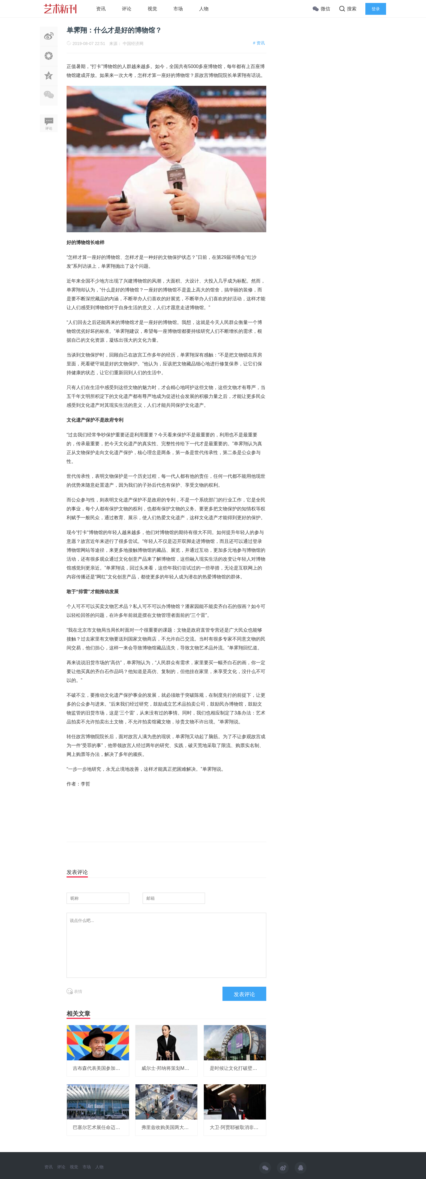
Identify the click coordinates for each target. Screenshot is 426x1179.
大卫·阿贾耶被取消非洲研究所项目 (246, 1127)
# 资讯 (259, 43)
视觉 (152, 8)
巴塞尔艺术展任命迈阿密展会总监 (108, 1127)
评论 (126, 8)
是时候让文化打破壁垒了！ (238, 1068)
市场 (178, 8)
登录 (376, 9)
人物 (204, 8)
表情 (74, 991)
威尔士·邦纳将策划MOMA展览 (173, 1068)
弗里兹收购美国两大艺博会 (169, 1127)
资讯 (101, 8)
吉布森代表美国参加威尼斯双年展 (108, 1068)
